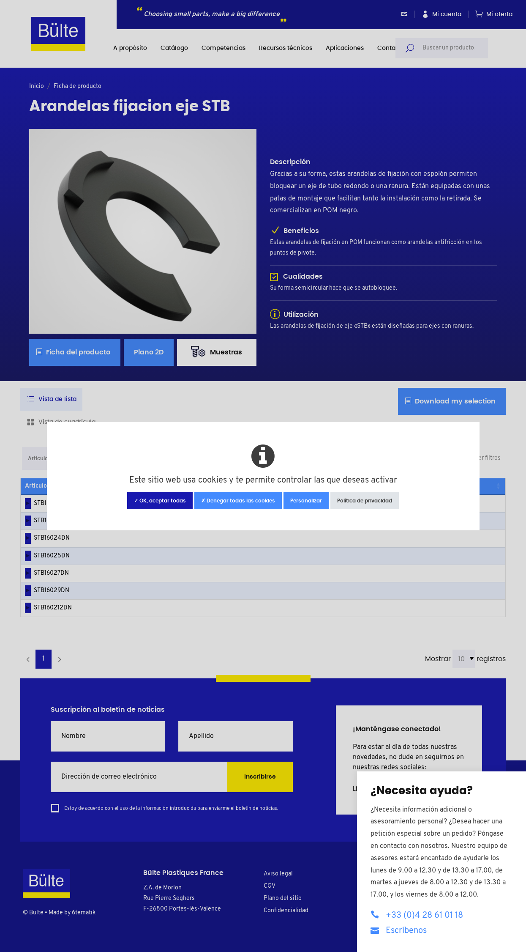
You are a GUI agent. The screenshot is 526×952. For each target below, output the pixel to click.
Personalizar (306, 500)
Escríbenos (399, 930)
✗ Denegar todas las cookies (238, 500)
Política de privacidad (364, 500)
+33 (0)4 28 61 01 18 (417, 915)
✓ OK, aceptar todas (160, 500)
